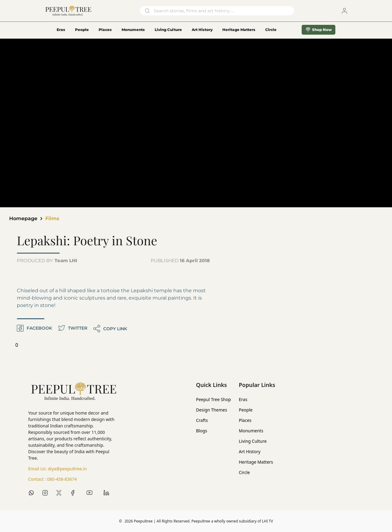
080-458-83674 (62, 479)
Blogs (201, 431)
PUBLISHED (180, 260)
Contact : (52, 479)
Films (52, 218)
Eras (61, 29)
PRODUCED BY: (47, 260)
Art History (202, 29)
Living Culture (168, 29)
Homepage (23, 218)
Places (105, 29)
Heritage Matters (238, 29)
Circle (244, 472)
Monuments (133, 29)
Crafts (202, 420)
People (82, 29)
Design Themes (211, 410)
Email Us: (57, 469)
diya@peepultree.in (67, 469)
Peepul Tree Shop (213, 399)
